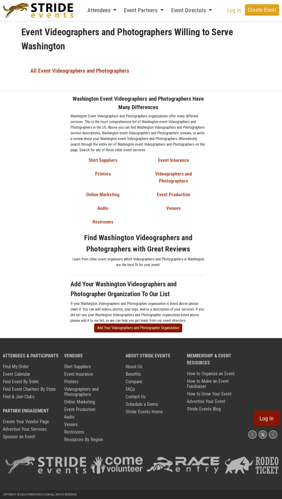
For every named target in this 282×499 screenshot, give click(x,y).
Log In (234, 10)
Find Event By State (21, 381)
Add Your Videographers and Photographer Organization (138, 328)
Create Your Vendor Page (26, 421)
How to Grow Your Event (209, 394)
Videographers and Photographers (81, 391)
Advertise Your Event (206, 401)
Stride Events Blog (204, 409)
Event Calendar (16, 374)
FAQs (130, 389)
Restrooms (103, 222)
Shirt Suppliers (103, 160)
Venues (173, 208)
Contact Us (136, 396)
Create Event (262, 10)
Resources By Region (83, 439)
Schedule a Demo (142, 404)
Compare (134, 381)
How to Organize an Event (211, 373)
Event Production (173, 194)
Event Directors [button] (189, 10)
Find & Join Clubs (19, 396)
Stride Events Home (144, 412)
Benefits (133, 374)
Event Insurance (173, 160)
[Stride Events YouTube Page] (273, 434)
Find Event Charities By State (29, 389)
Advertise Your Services (25, 429)
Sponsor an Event (19, 436)
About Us (134, 366)
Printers (103, 174)
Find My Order (16, 366)
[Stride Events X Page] (263, 434)
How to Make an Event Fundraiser (208, 383)
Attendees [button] (99, 10)
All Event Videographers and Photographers (79, 71)
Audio (102, 208)
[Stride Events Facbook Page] (252, 434)
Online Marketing (103, 194)
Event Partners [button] (141, 10)
